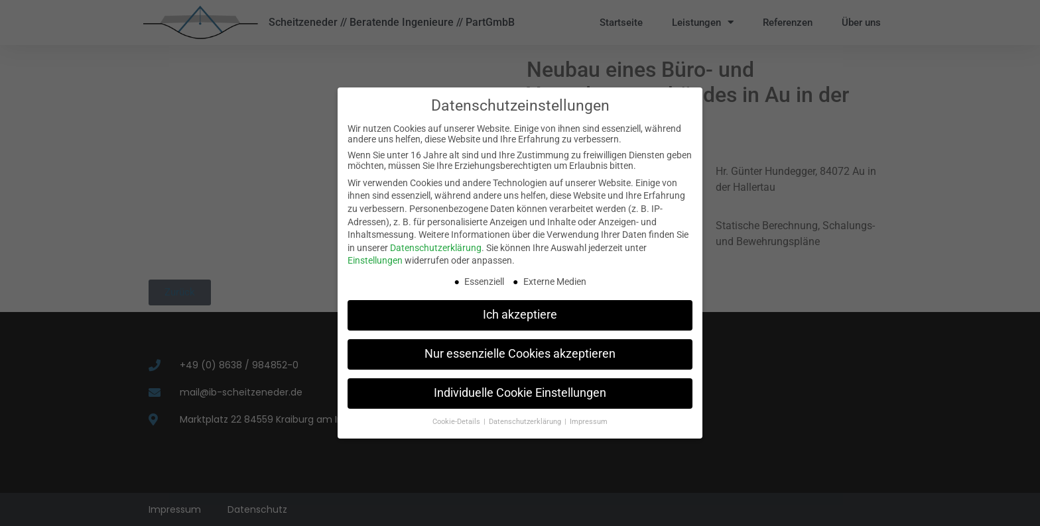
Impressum (589, 421)
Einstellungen (375, 260)
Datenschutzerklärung (436, 247)
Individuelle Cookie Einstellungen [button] (520, 392)
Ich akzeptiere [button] (520, 314)
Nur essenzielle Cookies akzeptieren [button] (520, 353)
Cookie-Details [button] (457, 421)
